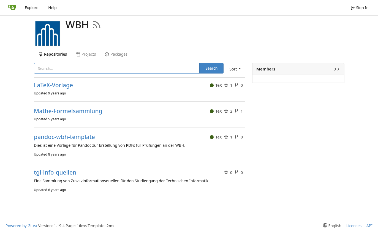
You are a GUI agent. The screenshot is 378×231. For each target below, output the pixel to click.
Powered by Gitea (21, 225)
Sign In (359, 7)
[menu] (234, 68)
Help (52, 7)
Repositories (52, 54)
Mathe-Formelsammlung (68, 111)
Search (211, 68)
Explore (31, 7)
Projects (86, 54)
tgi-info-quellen (55, 172)
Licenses (354, 225)
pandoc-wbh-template (64, 137)
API (369, 225)
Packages (116, 54)
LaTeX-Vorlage (53, 85)
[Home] (12, 7)
